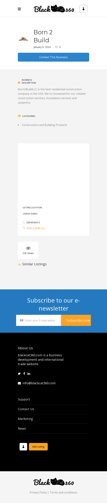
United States (30, 213)
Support (24, 399)
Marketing (25, 419)
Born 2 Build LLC (36, 227)
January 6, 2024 (41, 47)
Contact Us (26, 409)
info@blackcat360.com (37, 383)
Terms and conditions (63, 492)
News (22, 428)
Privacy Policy (38, 492)
